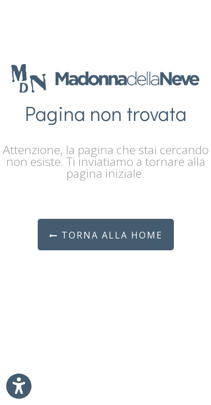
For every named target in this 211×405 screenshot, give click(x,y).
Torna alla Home (106, 235)
